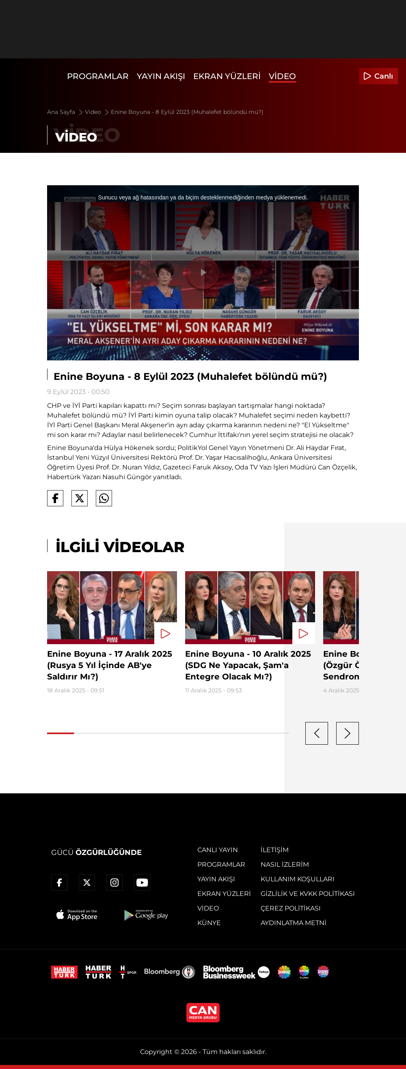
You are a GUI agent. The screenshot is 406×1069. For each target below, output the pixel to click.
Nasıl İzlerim (285, 864)
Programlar (98, 76)
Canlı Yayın (217, 850)
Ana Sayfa (65, 112)
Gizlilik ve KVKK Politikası (308, 894)
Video (282, 76)
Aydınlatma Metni (293, 923)
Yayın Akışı (161, 76)
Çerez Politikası (291, 908)
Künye (209, 923)
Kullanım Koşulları (298, 879)
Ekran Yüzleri (227, 76)
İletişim (275, 850)
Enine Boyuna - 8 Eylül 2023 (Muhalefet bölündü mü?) (187, 112)
